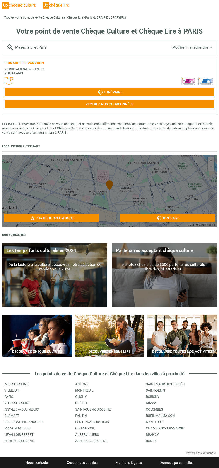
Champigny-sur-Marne (165, 428)
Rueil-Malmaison (160, 416)
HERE (212, 225)
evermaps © (208, 452)
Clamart (11, 416)
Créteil (81, 403)
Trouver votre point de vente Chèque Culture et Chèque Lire (43, 17)
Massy (151, 403)
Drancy (152, 435)
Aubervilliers (87, 435)
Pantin (81, 416)
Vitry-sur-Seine (17, 403)
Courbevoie (85, 428)
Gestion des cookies (82, 463)
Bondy (151, 441)
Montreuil (84, 390)
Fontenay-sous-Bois (92, 422)
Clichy (81, 397)
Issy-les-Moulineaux (21, 409)
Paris (88, 17)
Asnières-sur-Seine (91, 441)
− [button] (210, 167)
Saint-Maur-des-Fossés (165, 384)
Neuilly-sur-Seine (19, 441)
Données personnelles (176, 463)
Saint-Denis (155, 390)
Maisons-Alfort (17, 428)
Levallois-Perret (18, 435)
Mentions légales (129, 463)
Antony (81, 384)
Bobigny (152, 397)
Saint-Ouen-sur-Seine (93, 409)
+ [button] (211, 160)
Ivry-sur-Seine (16, 384)
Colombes (154, 409)
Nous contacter (37, 463)
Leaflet (190, 225)
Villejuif (11, 390)
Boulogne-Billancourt (23, 422)
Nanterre (154, 422)
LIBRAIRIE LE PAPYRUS (110, 17)
